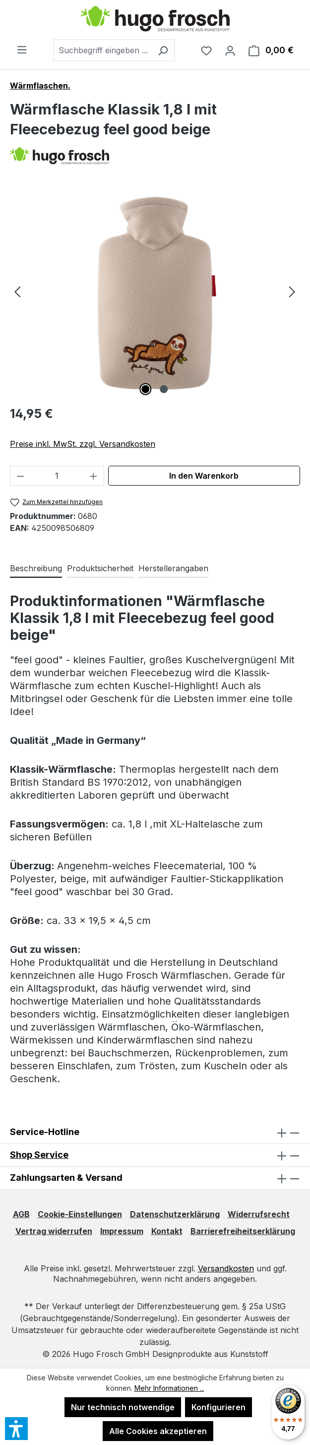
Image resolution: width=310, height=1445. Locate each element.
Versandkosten (226, 1268)
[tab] (36, 569)
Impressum (121, 1231)
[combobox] (103, 50)
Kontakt (167, 1231)
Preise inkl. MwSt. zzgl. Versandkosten (82, 444)
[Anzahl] (57, 476)
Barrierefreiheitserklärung (242, 1231)
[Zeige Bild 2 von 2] (164, 389)
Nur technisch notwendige (123, 1407)
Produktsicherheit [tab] (100, 568)
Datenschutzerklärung (175, 1214)
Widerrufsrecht (259, 1214)
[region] (155, 291)
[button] (155, 1155)
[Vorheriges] (17, 291)
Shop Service (39, 1154)
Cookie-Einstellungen (80, 1214)
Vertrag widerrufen (53, 1231)
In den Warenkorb (204, 476)
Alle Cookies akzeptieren (158, 1431)
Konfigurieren (218, 1407)
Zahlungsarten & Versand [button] (155, 1178)
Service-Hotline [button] (155, 1132)
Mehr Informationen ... (169, 1388)
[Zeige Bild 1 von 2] (146, 389)
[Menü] (22, 49)
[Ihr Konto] (230, 50)
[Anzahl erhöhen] (93, 476)
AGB (21, 1214)
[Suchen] (163, 50)
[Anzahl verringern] (20, 476)
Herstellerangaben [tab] (173, 568)
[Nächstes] (292, 291)
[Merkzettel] (206, 50)
